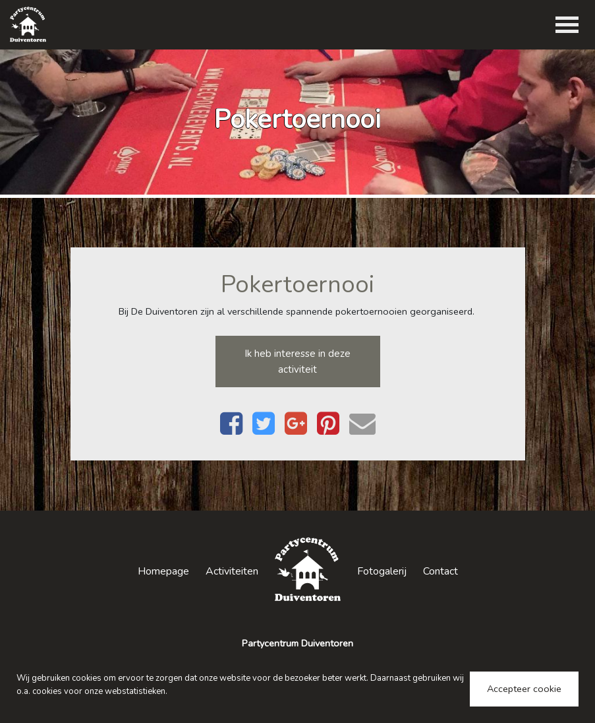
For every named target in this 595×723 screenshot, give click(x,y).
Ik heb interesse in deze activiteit (297, 361)
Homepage (163, 571)
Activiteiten (232, 571)
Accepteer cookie (524, 688)
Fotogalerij (382, 571)
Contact (440, 571)
